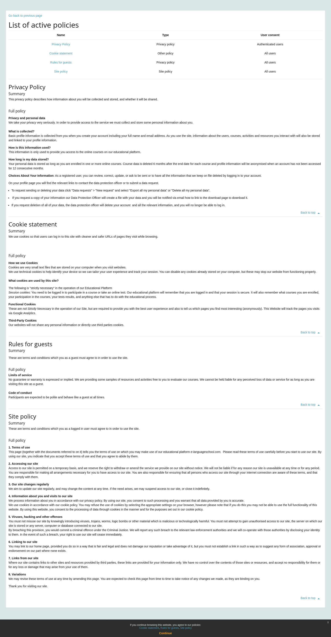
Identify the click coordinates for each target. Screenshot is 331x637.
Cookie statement (60, 53)
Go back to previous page (25, 15)
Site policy (61, 71)
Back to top (311, 212)
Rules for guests (61, 62)
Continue (165, 633)
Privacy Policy (61, 44)
